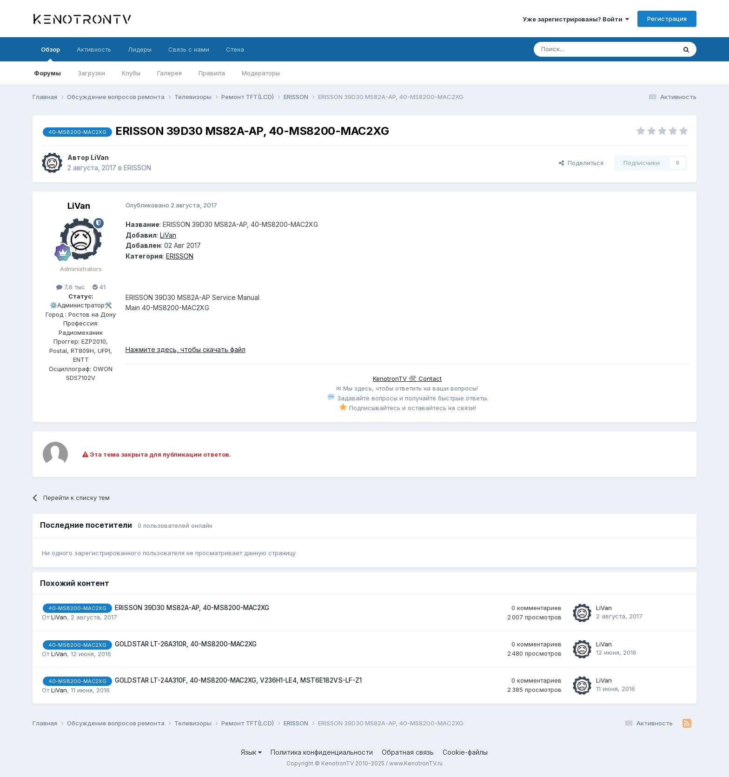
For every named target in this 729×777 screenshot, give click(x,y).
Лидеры (140, 49)
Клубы (131, 73)
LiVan (100, 157)
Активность (94, 49)
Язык (251, 752)
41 (99, 287)
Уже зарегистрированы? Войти (576, 19)
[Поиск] (583, 49)
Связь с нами (188, 49)
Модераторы (261, 73)
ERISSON (137, 168)
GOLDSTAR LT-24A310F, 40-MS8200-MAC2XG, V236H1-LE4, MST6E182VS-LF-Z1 (238, 680)
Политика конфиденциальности (322, 752)
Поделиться (581, 162)
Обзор (50, 53)
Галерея (169, 73)
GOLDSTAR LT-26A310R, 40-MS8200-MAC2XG (186, 644)
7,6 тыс (70, 287)
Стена (235, 49)
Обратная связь (408, 752)
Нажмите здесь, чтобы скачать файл (185, 349)
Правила (212, 73)
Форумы (47, 73)
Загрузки (91, 73)
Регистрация (667, 18)
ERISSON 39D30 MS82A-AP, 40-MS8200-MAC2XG (192, 607)
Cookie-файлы (465, 752)
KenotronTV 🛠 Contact (407, 378)
